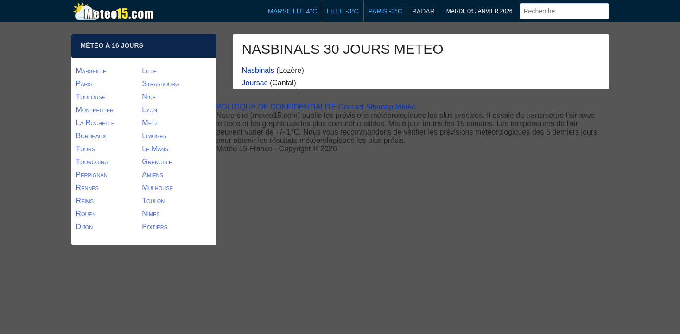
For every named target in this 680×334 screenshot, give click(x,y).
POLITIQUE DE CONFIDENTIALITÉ (276, 107)
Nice (149, 97)
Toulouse (91, 97)
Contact (351, 107)
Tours (85, 149)
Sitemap (379, 107)
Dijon (84, 227)
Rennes (87, 188)
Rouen (86, 214)
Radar (423, 11)
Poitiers (154, 227)
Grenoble (157, 162)
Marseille (91, 71)
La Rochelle (95, 123)
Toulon (153, 201)
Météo (405, 107)
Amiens (152, 175)
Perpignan (92, 175)
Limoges (154, 136)
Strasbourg (160, 84)
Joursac (255, 83)
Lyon (149, 110)
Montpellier (95, 110)
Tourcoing (92, 162)
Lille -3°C (343, 11)
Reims (85, 201)
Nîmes (150, 214)
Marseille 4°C (292, 11)
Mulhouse (157, 188)
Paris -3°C (385, 11)
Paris (84, 84)
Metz (150, 123)
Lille (149, 71)
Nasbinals (258, 70)
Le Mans (155, 149)
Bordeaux (91, 136)
